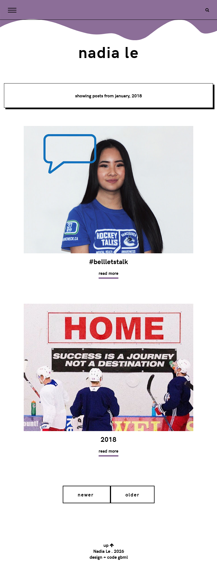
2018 (108, 439)
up (108, 545)
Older (132, 494)
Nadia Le (108, 51)
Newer (87, 494)
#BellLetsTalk (108, 261)
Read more (108, 273)
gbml (123, 557)
